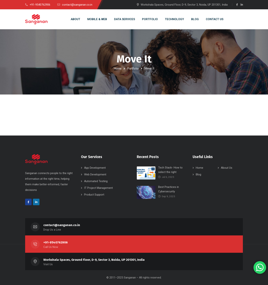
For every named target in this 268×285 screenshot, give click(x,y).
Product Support (94, 194)
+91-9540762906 (55, 242)
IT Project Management (98, 188)
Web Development (95, 174)
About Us (226, 167)
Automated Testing (96, 181)
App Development (95, 167)
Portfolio (133, 68)
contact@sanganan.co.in (61, 225)
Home (118, 68)
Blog (198, 174)
